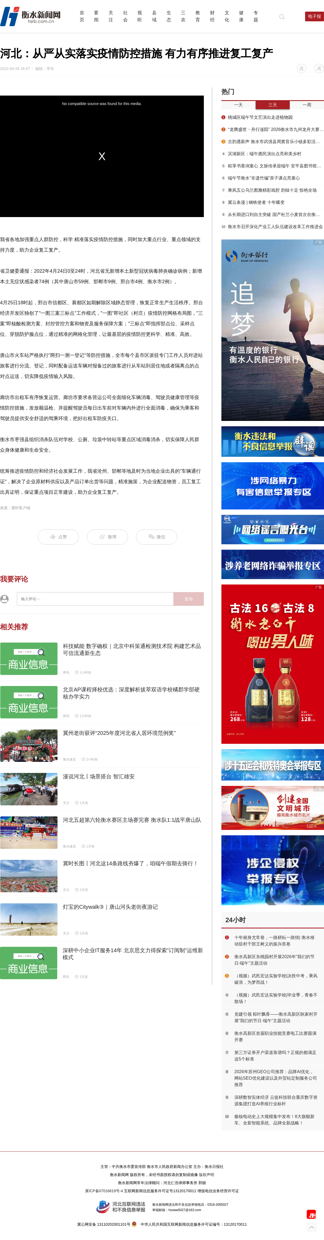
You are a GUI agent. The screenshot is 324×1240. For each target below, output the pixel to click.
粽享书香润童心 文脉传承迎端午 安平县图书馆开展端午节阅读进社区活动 (272, 166)
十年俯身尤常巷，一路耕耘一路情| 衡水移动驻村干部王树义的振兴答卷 (274, 940)
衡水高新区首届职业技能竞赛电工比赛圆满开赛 (275, 1036)
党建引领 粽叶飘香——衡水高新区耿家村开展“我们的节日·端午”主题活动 (276, 1017)
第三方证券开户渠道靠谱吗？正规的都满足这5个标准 (275, 1055)
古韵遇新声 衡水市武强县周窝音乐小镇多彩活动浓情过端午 (272, 141)
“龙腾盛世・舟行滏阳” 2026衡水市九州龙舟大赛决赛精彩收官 (272, 129)
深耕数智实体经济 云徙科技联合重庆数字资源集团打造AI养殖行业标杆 (276, 1100)
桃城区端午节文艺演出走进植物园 (257, 117)
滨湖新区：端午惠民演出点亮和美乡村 (261, 153)
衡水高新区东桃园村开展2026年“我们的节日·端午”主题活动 (274, 959)
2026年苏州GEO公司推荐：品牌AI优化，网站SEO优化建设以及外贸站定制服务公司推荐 (275, 1078)
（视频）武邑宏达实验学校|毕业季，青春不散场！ (276, 998)
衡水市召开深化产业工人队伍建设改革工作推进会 (272, 226)
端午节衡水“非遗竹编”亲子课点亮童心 (260, 178)
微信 (156, 537)
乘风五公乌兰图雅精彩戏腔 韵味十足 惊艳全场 (269, 190)
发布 (188, 599)
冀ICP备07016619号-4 (104, 1191)
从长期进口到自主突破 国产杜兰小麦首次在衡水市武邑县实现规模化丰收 (272, 214)
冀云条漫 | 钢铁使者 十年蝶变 (253, 202)
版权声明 (206, 1175)
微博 (107, 537)
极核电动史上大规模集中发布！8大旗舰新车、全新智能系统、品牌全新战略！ (274, 1119)
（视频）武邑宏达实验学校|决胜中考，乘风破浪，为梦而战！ (276, 979)
